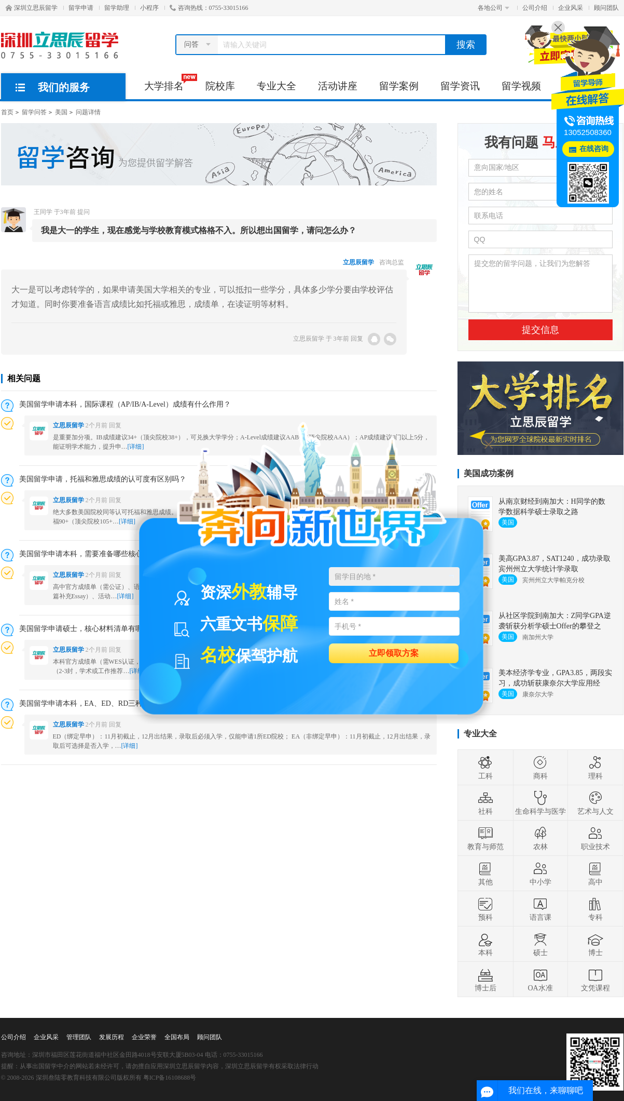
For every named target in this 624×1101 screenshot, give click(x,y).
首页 (7, 112)
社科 (485, 802)
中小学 (540, 873)
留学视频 (521, 85)
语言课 (540, 908)
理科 (595, 767)
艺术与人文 (595, 802)
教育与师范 (485, 838)
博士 (595, 944)
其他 (485, 873)
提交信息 (540, 330)
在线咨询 (593, 149)
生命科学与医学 (540, 802)
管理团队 (78, 1037)
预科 (485, 908)
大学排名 (169, 82)
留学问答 (34, 112)
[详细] (125, 596)
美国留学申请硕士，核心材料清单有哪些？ (88, 629)
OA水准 (540, 979)
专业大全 (276, 85)
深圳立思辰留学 (32, 7)
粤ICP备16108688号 (170, 1077)
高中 (595, 873)
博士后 (485, 979)
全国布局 (176, 1037)
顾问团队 (606, 7)
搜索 (465, 44)
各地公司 (493, 7)
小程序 (149, 7)
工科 (485, 767)
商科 (540, 767)
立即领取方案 (394, 652)
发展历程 (111, 1037)
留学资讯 (460, 85)
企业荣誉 (144, 1037)
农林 (540, 838)
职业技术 (595, 838)
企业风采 (570, 7)
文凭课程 (595, 979)
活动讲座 (337, 85)
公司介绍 (534, 7)
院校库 (220, 85)
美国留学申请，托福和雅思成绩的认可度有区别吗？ (102, 479)
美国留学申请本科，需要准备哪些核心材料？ (91, 554)
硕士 (540, 944)
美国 (61, 112)
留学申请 (80, 7)
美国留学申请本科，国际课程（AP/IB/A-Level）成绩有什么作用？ (125, 404)
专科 (595, 908)
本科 (485, 944)
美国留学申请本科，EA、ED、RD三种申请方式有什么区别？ (117, 703)
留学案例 (399, 85)
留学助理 (116, 7)
